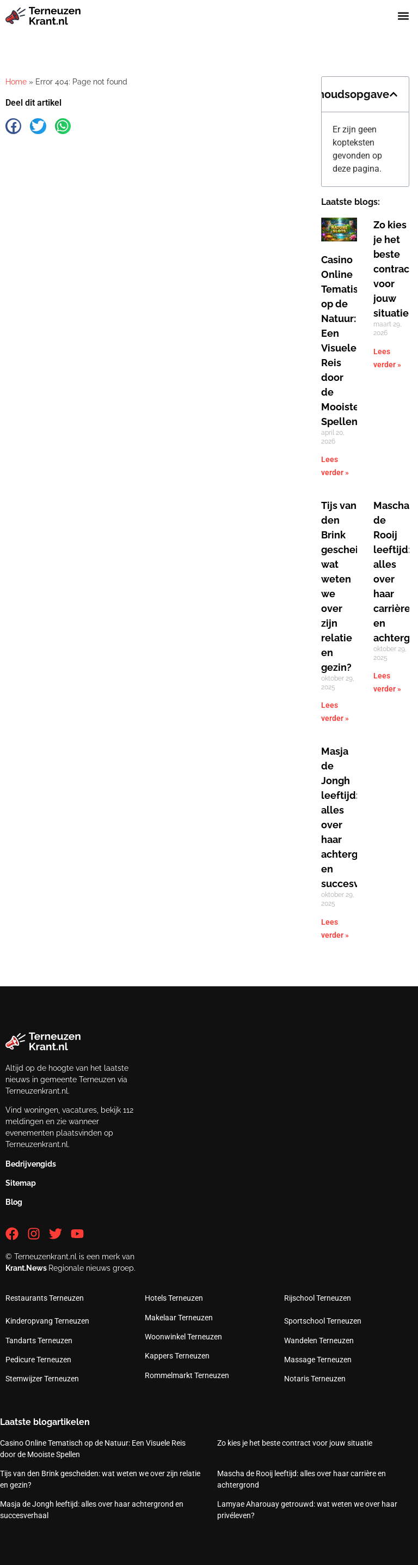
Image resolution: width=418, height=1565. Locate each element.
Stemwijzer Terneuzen (42, 1378)
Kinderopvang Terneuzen (47, 1321)
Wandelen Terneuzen (319, 1340)
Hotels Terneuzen (174, 1298)
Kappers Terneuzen (177, 1355)
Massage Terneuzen (318, 1359)
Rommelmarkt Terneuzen (187, 1375)
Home (16, 81)
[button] (404, 16)
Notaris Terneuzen (315, 1378)
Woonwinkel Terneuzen (183, 1336)
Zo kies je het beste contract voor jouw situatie (393, 269)
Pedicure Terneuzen (38, 1359)
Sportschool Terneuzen (322, 1321)
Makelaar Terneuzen (179, 1317)
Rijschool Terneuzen (317, 1298)
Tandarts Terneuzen (38, 1340)
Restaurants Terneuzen (44, 1298)
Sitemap (20, 1183)
